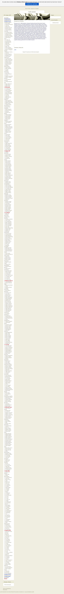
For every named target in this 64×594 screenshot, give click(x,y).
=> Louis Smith (7, 147)
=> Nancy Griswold (7, 90)
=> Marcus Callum (7, 521)
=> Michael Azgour (7, 169)
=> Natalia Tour (7, 230)
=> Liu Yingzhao (7, 502)
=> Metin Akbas (7, 382)
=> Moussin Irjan (7, 326)
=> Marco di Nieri (7, 337)
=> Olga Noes (7, 466)
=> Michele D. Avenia (8, 51)
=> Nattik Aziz (6, 369)
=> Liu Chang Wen (7, 542)
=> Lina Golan (7, 203)
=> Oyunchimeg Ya (7, 54)
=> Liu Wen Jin (7, 39)
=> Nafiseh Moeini (7, 114)
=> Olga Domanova (8, 143)
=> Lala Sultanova (7, 310)
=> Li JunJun (6, 45)
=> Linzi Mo (6, 94)
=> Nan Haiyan (7, 23)
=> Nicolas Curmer (7, 440)
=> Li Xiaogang (7, 492)
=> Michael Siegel (7, 146)
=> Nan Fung (6, 536)
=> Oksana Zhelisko (8, 399)
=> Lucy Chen (7, 293)
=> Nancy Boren (7, 161)
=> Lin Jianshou (7, 485)
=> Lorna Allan (7, 386)
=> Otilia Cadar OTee (8, 59)
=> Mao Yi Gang (7, 479)
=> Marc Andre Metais (8, 368)
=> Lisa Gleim (7, 403)
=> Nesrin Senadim (8, 224)
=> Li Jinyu (6, 69)
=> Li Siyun (6, 558)
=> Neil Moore (7, 524)
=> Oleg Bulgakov (7, 349)
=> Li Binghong (7, 512)
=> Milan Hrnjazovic (8, 436)
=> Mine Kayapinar (7, 223)
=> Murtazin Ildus (7, 327)
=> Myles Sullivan (7, 335)
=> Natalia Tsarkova (8, 303)
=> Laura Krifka (7, 341)
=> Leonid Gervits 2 (8, 477)
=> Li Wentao (6, 488)
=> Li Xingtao (6, 507)
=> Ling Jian (6, 25)
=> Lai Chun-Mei (7, 272)
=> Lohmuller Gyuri (8, 345)
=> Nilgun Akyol (7, 84)
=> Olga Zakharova (8, 83)
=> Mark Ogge (7, 340)
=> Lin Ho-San (7, 277)
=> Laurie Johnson (7, 137)
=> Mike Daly (6, 474)
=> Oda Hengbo (7, 487)
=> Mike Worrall (7, 360)
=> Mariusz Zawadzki (8, 347)
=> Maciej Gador (7, 443)
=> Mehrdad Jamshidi (8, 198)
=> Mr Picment (7, 377)
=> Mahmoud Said (7, 247)
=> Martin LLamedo (8, 156)
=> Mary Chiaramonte (8, 175)
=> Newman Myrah (7, 73)
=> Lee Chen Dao (7, 292)
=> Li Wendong (7, 540)
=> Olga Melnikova (7, 235)
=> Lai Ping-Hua (7, 274)
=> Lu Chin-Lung (7, 279)
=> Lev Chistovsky (7, 495)
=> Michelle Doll (7, 410)
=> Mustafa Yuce (7, 205)
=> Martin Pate (7, 481)
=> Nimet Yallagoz (7, 47)
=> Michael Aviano (7, 294)
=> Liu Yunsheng (7, 566)
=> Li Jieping (6, 553)
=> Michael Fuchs (7, 202)
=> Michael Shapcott (8, 567)
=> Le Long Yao (7, 529)
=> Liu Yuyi (6, 497)
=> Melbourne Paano (8, 397)
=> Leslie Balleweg (7, 281)
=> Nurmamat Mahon (8, 555)
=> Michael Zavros (7, 352)
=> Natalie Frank (7, 181)
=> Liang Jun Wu (7, 561)
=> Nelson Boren (7, 160)
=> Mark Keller (7, 392)
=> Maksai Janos (7, 61)
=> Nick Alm (6, 111)
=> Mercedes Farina (8, 531)
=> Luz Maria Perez (8, 32)
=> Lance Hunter (7, 525)
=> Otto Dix (6, 426)
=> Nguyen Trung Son (8, 414)
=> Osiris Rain (7, 135)
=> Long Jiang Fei (7, 545)
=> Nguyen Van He (7, 413)
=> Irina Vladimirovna (8, 318)
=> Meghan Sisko (7, 429)
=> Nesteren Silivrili (8, 287)
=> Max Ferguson (7, 172)
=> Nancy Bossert (7, 100)
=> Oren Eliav (6, 362)
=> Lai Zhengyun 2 (7, 510)
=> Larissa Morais (7, 128)
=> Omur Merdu (7, 563)
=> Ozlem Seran (7, 67)
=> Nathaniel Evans (8, 388)
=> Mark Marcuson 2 (8, 447)
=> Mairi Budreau (7, 145)
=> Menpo (6, 142)
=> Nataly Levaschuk (8, 126)
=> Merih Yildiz (7, 333)
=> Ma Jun (6, 532)
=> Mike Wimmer (7, 211)
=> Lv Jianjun (6, 546)
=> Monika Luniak (7, 453)
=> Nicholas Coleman (8, 219)
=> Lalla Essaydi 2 (7, 189)
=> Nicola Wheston (7, 165)
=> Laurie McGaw (7, 164)
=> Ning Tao (6, 534)
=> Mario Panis (7, 144)
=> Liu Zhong (6, 541)
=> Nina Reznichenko (8, 127)
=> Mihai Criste (7, 334)
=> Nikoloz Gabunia (8, 307)
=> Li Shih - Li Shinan (8, 552)
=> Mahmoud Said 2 (8, 454)
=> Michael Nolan (7, 168)
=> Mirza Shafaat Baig (8, 227)
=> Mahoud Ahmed (7, 367)
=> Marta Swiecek (7, 109)
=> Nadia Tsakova (7, 435)
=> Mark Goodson (7, 271)
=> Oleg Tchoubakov (8, 297)
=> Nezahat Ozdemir (8, 35)
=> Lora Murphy (7, 469)
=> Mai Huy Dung (7, 448)
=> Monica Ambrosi (8, 110)
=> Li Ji (5, 513)
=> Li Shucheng (7, 89)
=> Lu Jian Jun (7, 499)
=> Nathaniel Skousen (8, 24)
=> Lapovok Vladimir (8, 321)
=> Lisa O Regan (7, 385)
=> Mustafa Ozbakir (8, 62)
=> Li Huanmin (7, 517)
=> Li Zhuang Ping (7, 535)
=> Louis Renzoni (7, 375)
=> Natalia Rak (7, 343)
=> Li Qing (6, 543)
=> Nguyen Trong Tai (8, 412)
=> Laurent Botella (7, 425)
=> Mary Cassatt (7, 421)
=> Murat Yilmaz (7, 237)
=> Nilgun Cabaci (7, 191)
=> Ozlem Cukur (7, 381)
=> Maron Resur (7, 103)
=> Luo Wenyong (7, 501)
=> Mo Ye (6, 503)
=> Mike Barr (6, 213)
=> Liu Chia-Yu (7, 278)
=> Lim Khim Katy (7, 58)
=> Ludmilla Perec (7, 467)
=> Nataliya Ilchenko (8, 316)
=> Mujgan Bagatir (7, 434)
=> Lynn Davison (7, 393)
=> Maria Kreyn (7, 26)
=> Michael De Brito (8, 170)
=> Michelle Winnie (7, 404)
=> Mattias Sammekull (8, 102)
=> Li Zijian (6, 500)
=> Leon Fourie (7, 253)
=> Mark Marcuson (7, 248)
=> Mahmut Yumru (7, 241)
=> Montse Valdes (7, 366)
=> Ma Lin (6, 463)
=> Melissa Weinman (8, 178)
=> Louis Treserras (7, 346)
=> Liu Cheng (6, 484)
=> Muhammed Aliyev (8, 285)
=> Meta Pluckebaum (8, 355)
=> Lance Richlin (7, 415)
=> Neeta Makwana (8, 442)
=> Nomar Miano (7, 398)
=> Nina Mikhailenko (8, 332)
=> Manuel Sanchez (8, 121)
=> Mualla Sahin (7, 242)
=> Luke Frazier (7, 220)
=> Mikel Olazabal (7, 68)
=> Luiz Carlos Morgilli (8, 187)
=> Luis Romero (7, 456)
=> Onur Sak (6, 226)
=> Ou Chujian (7, 539)
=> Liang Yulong (7, 508)
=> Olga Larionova (7, 304)
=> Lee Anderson (7, 91)
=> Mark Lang (7, 243)
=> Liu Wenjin (6, 557)
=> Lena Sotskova (7, 573)
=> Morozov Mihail (7, 325)
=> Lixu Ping (6, 72)
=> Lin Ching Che (7, 188)
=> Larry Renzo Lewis (8, 275)
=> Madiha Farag (7, 194)
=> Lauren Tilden (7, 167)
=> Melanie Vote (7, 190)
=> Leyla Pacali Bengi (8, 33)
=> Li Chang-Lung (7, 276)
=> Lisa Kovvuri (7, 134)
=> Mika (5, 422)
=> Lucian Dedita (7, 154)
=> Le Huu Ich (7, 411)
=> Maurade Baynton (8, 249)
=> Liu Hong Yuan (7, 465)
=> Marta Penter (7, 44)
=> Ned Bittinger (7, 506)
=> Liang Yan (6, 478)
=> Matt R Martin (7, 117)
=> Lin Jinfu (6, 490)
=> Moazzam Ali (7, 300)
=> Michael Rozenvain (8, 389)
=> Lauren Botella (7, 115)
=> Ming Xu (6, 554)
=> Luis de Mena (7, 136)
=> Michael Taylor (7, 28)
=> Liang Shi (6, 95)
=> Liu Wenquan (7, 511)
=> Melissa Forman (8, 348)
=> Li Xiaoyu (6, 486)
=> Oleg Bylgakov (7, 329)
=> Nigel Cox (6, 171)
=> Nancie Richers (7, 124)
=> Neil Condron (7, 400)
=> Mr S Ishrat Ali (7, 301)
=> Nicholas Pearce (8, 468)
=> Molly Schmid (7, 437)
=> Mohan (6, 491)
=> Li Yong (6, 498)
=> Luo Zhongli (7, 455)
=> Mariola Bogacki (8, 357)
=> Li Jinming (6, 556)
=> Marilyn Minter (7, 441)
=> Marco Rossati (7, 149)
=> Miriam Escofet (7, 131)
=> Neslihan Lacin (7, 34)
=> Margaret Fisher (8, 55)
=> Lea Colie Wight (8, 270)
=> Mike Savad (7, 296)
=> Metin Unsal (7, 125)
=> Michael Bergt (7, 177)
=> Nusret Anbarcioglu (8, 236)
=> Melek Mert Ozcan (8, 36)
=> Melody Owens (7, 166)
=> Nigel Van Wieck (8, 370)
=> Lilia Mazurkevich (8, 342)
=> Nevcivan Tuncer (8, 238)
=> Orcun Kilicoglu (7, 225)
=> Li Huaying (7, 514)
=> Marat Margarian (8, 298)
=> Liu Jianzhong (7, 40)
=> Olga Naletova (7, 308)
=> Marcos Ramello (8, 365)
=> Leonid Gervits (7, 234)
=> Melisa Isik (6, 256)
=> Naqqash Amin (7, 299)
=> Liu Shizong (7, 544)
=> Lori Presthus (7, 378)
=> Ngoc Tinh (6, 46)
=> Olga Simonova (7, 309)
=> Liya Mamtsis (7, 315)
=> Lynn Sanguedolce (8, 48)
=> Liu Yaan (6, 547)
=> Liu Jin (6, 551)
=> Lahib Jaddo (7, 371)
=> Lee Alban (6, 157)
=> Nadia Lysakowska (8, 305)
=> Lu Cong (6, 244)
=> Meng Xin (6, 528)
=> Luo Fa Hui (7, 464)
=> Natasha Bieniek (8, 351)
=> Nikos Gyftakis (7, 208)
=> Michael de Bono (8, 93)
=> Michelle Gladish (8, 210)
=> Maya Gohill (7, 209)
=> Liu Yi (6, 518)
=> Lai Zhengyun (7, 148)
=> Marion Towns (7, 387)
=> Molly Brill (6, 43)
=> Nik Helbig (6, 420)
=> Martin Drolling (7, 197)
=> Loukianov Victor (8, 324)
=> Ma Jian (6, 533)
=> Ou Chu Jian (7, 550)
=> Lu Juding (6, 509)
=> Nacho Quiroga (7, 186)
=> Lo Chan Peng (7, 88)
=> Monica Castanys (8, 60)
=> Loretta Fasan (7, 176)
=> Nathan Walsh (7, 356)
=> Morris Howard (7, 430)
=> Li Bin (6, 480)
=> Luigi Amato (7, 338)
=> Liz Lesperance (7, 221)
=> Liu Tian (6, 496)
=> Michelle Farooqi (8, 27)
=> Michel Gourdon (8, 444)
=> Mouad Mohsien (8, 376)
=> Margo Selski (7, 155)
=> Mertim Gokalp (7, 204)
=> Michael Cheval (7, 380)
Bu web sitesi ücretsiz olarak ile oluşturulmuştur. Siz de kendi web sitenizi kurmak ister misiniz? (32, 3)
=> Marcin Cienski (7, 302)
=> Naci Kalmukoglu (8, 92)
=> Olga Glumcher (7, 433)
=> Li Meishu (6, 520)
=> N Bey (6, 286)
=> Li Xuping (6, 489)
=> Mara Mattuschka (8, 101)
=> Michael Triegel (7, 201)
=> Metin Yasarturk (7, 222)
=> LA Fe (6, 384)
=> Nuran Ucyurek (7, 233)
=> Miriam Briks (7, 116)
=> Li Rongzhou (7, 519)
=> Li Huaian (6, 562)
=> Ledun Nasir (7, 459)
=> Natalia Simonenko (8, 76)
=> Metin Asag (7, 379)
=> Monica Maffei (7, 336)
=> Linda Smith (7, 138)
